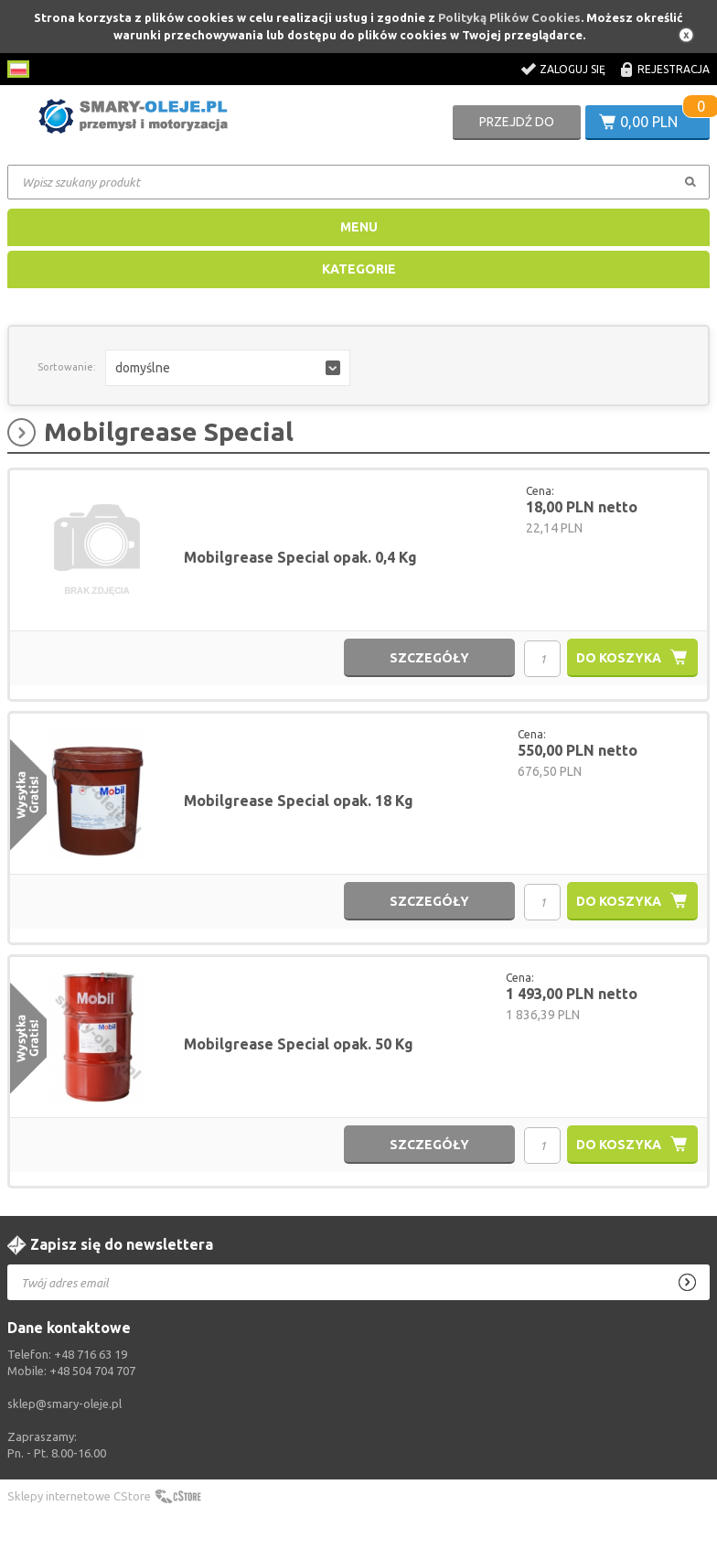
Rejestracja (673, 69)
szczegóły (429, 658)
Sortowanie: (66, 366)
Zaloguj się (572, 69)
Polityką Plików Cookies (509, 17)
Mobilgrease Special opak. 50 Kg (298, 1044)
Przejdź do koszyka (516, 127)
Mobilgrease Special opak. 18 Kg (298, 800)
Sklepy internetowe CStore (79, 1496)
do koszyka (618, 658)
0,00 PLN (649, 121)
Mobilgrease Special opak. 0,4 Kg (300, 557)
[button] (227, 368)
